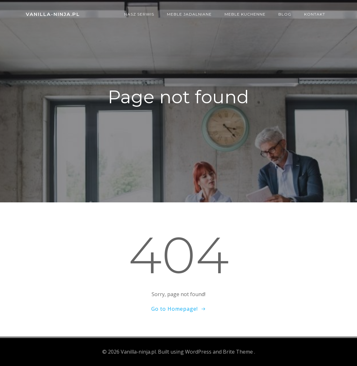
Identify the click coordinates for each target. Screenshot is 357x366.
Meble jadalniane (189, 14)
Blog (284, 14)
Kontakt (314, 14)
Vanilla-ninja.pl (53, 14)
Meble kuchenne (245, 14)
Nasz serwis (139, 14)
